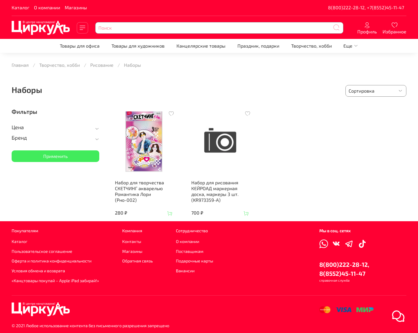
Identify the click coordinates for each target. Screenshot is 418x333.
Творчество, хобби (311, 45)
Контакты (131, 241)
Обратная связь (137, 260)
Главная (20, 65)
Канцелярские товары (201, 45)
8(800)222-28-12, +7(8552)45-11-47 (366, 7)
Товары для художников (138, 45)
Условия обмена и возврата (38, 270)
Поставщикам (189, 251)
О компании (47, 7)
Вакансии (185, 270)
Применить (55, 156)
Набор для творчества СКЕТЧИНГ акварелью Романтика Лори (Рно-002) (139, 191)
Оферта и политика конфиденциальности (51, 260)
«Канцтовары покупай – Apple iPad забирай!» (55, 280)
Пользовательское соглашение (42, 251)
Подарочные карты (194, 260)
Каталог (20, 7)
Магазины (76, 7)
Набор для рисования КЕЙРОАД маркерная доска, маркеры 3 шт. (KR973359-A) (215, 191)
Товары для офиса (80, 45)
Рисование (101, 65)
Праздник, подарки (258, 45)
